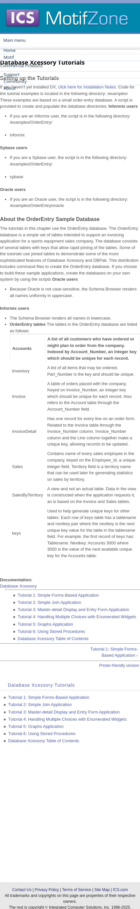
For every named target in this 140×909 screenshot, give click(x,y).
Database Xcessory (18, 586)
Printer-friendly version (119, 665)
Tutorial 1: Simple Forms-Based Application (58, 595)
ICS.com (120, 889)
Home (10, 50)
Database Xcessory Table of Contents (53, 638)
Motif (9, 57)
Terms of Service (76, 889)
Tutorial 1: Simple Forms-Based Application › (114, 652)
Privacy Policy (47, 889)
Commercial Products (21, 66)
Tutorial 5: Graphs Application (45, 624)
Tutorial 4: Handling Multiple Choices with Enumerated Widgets (77, 616)
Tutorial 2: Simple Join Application (49, 602)
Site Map (102, 889)
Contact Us (21, 889)
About (10, 88)
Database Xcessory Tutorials (41, 685)
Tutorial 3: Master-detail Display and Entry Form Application (73, 609)
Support (12, 74)
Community (15, 81)
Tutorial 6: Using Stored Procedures (51, 631)
